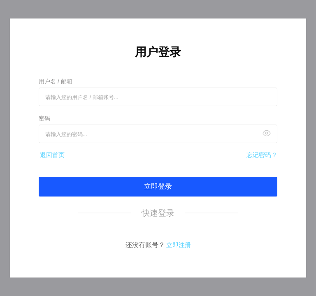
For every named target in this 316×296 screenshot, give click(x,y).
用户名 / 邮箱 (55, 81)
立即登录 (158, 186)
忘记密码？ (261, 154)
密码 (44, 118)
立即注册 (178, 244)
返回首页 (52, 154)
